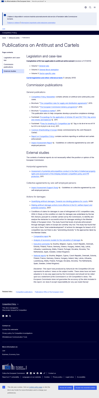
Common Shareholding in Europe (44, 130)
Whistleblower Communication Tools (14, 337)
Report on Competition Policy (42, 136)
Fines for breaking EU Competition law (55, 124)
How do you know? (39, 1)
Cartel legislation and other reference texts (44, 78)
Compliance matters (47, 111)
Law (3, 29)
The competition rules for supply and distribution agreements (63, 103)
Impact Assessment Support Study (44, 188)
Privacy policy (57, 377)
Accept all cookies (66, 387)
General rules (44, 66)
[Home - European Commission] (13, 6)
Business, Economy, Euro (11, 354)
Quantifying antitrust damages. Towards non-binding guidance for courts (59, 201)
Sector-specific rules (47, 73)
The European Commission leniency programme (58, 107)
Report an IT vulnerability (10, 377)
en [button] (86, 7)
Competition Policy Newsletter (43, 97)
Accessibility (81, 377)
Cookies (47, 377)
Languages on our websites (31, 377)
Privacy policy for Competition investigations (17, 333)
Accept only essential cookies (85, 387)
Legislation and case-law (12, 59)
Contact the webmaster (10, 329)
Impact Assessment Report (41, 143)
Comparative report (41, 236)
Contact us (52, 373)
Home (4, 37)
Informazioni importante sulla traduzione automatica (38, 22)
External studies (10, 71)
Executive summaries (42, 244)
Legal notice (69, 377)
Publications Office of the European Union (49, 292)
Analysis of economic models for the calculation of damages (57, 240)
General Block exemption (49, 70)
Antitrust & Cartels (14, 37)
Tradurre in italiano (13, 22)
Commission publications (8, 65)
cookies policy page (35, 387)
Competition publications (24, 292)
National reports (40, 256)
